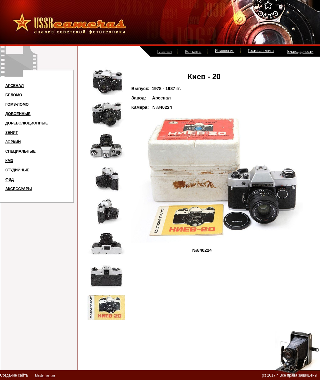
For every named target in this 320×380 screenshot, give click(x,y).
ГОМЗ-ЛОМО (17, 104)
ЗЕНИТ (11, 132)
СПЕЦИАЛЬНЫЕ (20, 151)
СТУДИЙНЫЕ (17, 170)
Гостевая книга (261, 50)
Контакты (193, 51)
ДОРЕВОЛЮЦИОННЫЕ (26, 123)
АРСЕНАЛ (14, 86)
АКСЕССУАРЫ (18, 189)
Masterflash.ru (45, 375)
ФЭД (9, 179)
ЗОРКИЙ (13, 142)
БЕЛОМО (13, 95)
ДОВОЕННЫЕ (18, 114)
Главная (165, 51)
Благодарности (300, 51)
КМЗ (9, 161)
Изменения (224, 50)
